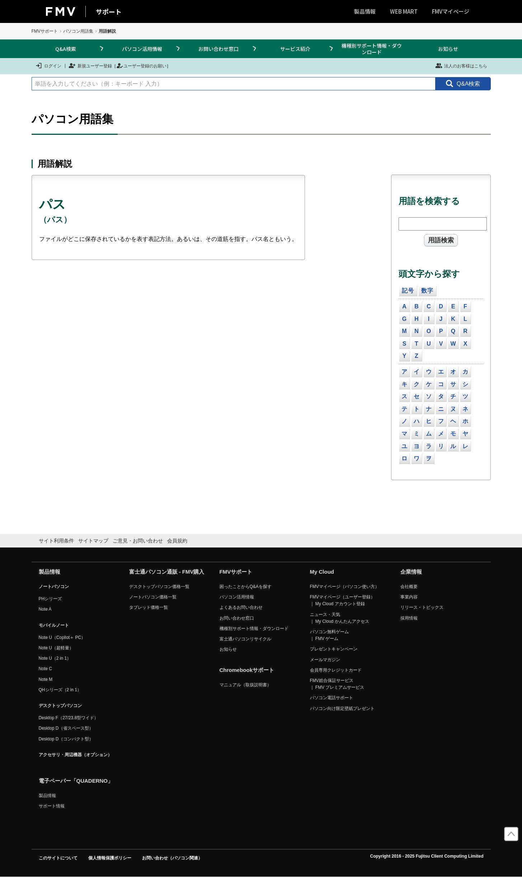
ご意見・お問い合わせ (138, 541)
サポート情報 (52, 806)
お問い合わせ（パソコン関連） (172, 858)
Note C (45, 668)
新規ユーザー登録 (90, 65)
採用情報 (409, 618)
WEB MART (404, 11)
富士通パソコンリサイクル (245, 638)
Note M (46, 679)
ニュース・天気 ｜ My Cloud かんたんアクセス (339, 618)
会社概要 (409, 586)
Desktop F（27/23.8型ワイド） (69, 717)
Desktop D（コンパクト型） (66, 738)
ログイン (48, 65)
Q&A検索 (65, 48)
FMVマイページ (450, 11)
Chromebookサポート (247, 670)
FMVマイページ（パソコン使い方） (344, 586)
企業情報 (411, 572)
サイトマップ (93, 541)
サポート (109, 11)
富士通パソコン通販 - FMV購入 (166, 572)
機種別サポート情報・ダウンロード (372, 49)
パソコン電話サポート (331, 697)
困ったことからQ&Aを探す (246, 586)
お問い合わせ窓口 (218, 48)
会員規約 (177, 541)
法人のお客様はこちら (461, 65)
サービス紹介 (295, 48)
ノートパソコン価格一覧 (153, 596)
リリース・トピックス (421, 607)
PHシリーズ (50, 598)
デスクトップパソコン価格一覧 (159, 586)
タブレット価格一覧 (148, 607)
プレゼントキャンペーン (333, 648)
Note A (45, 609)
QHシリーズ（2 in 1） (60, 689)
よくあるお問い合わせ (241, 607)
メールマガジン (325, 659)
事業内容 (409, 596)
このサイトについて (58, 858)
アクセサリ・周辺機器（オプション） (75, 754)
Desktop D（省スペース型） (66, 728)
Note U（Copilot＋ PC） (62, 637)
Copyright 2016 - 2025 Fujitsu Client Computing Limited (426, 856)
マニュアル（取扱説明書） (245, 684)
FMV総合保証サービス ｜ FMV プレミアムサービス (337, 684)
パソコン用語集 (78, 31)
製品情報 (365, 11)
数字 (427, 291)
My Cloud (322, 572)
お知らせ (448, 48)
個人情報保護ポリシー (109, 858)
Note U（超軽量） (56, 647)
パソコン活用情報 (142, 48)
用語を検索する (429, 201)
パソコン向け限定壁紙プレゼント (342, 708)
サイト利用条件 (56, 541)
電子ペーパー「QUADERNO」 (76, 781)
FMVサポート (45, 31)
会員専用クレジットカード (336, 670)
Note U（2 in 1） (55, 658)
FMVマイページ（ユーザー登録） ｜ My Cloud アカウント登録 (342, 600)
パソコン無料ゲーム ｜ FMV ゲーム (329, 635)
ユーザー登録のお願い (141, 65)
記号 (408, 291)
